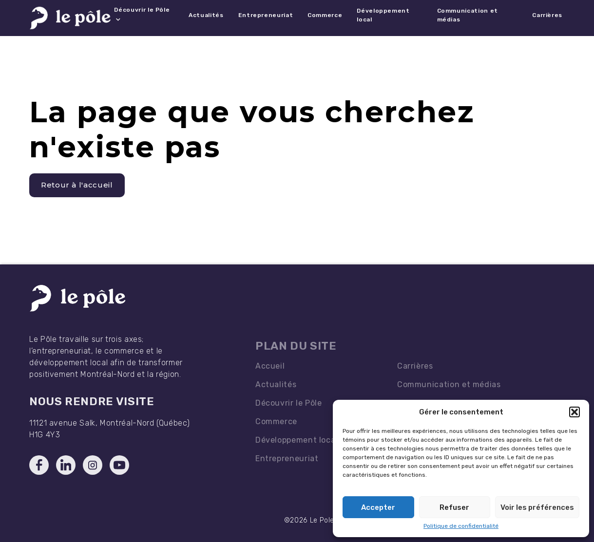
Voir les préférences (537, 507)
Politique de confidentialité (460, 526)
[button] (574, 412)
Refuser (454, 507)
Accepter (378, 507)
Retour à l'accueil (77, 184)
